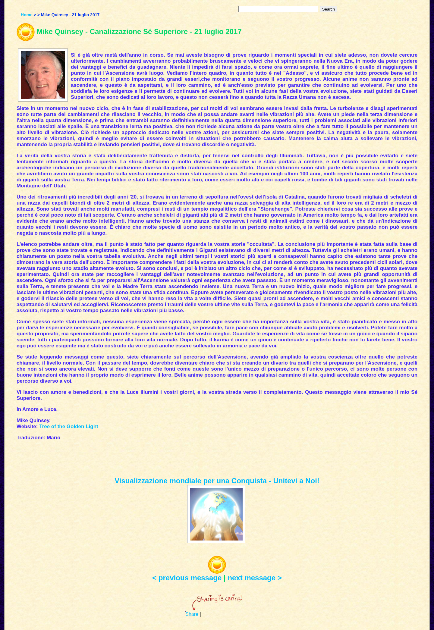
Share (191, 614)
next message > (254, 578)
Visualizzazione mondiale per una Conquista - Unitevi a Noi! (217, 481)
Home (27, 14)
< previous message (187, 578)
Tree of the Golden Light (68, 426)
